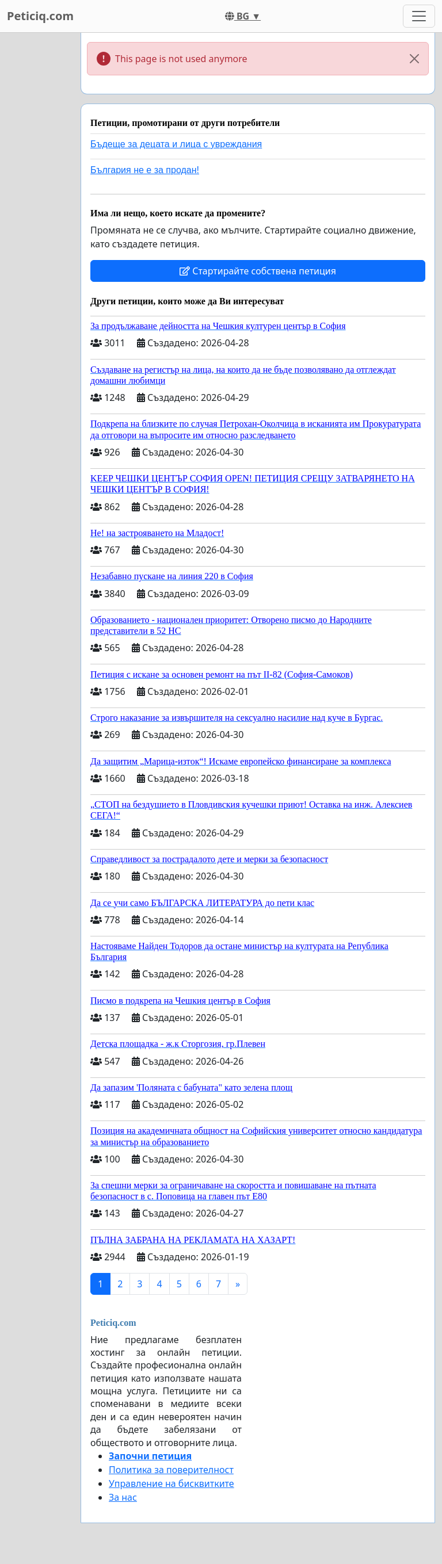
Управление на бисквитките (171, 1483)
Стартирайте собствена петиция (258, 271)
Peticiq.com (40, 16)
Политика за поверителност (171, 1469)
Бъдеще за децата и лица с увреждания (176, 144)
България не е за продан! (144, 170)
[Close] (414, 59)
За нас (123, 1497)
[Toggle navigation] (419, 16)
